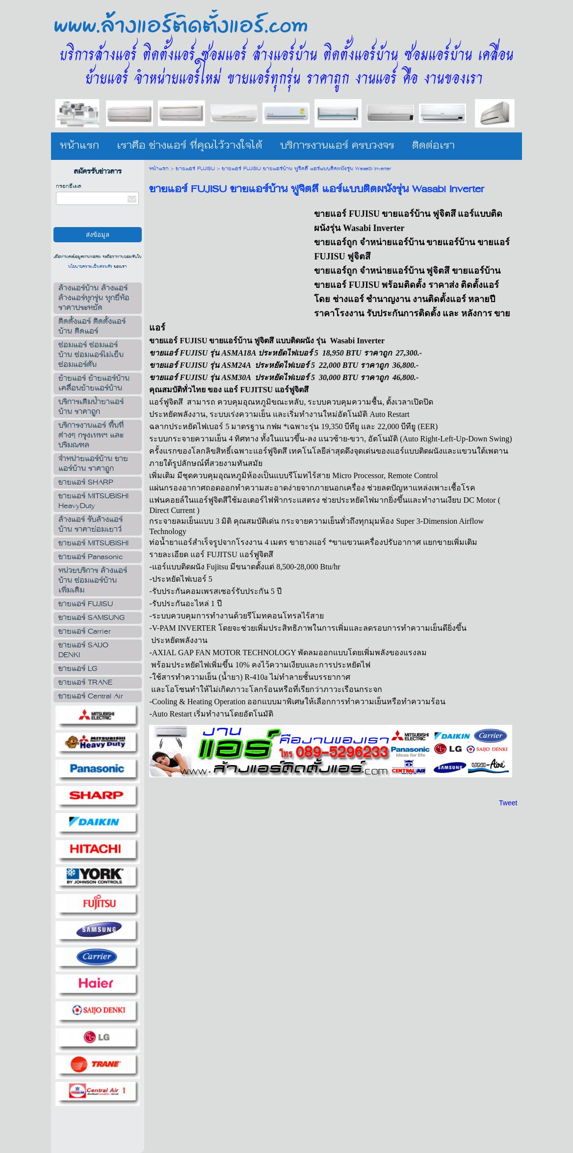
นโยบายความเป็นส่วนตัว (91, 266)
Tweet (508, 803)
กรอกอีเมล (68, 186)
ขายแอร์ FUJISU (195, 169)
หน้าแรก (159, 169)
